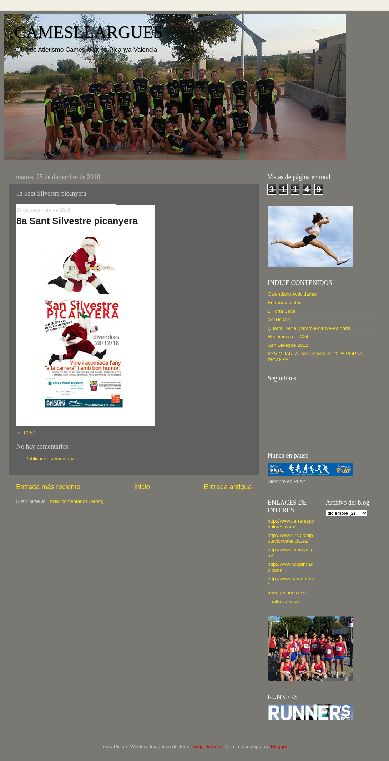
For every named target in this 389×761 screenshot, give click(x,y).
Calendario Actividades (292, 294)
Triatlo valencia (284, 601)
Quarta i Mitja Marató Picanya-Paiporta (309, 328)
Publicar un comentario (50, 458)
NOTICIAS (279, 319)
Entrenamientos (285, 302)
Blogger (279, 746)
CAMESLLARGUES (88, 32)
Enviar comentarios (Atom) (75, 501)
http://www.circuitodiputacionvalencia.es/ (290, 538)
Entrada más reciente (48, 486)
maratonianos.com (287, 593)
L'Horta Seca (281, 311)
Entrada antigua (228, 486)
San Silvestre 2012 (288, 345)
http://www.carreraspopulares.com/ (291, 523)
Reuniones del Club (289, 336)
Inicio (142, 486)
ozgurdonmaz (208, 746)
